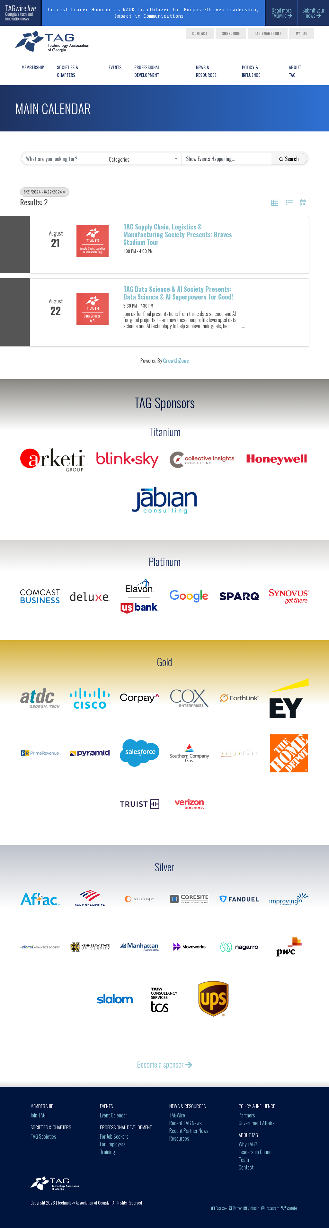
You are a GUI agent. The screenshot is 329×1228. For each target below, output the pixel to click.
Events (115, 67)
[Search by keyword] (64, 159)
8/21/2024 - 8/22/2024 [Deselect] (45, 191)
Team (244, 1159)
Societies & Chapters (67, 71)
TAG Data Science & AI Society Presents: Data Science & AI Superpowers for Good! (178, 292)
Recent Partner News (189, 1130)
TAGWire (177, 1115)
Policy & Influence (251, 71)
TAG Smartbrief (267, 33)
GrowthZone (176, 360)
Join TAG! (39, 1115)
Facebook (219, 1208)
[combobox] (144, 159)
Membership (33, 67)
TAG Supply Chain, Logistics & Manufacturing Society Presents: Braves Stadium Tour (177, 234)
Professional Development (147, 71)
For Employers (113, 1144)
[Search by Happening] (226, 159)
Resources (179, 1138)
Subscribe (231, 33)
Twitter (235, 1208)
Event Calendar (113, 1115)
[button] (274, 203)
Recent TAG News (185, 1123)
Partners (247, 1115)
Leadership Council (256, 1152)
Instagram (270, 1208)
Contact (200, 33)
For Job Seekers (114, 1136)
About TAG (295, 71)
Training (107, 1152)
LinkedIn (252, 1208)
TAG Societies (43, 1136)
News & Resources (206, 71)
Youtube (289, 1208)
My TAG (301, 33)
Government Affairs (257, 1123)
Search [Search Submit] (289, 159)
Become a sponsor (164, 1064)
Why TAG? (248, 1144)
